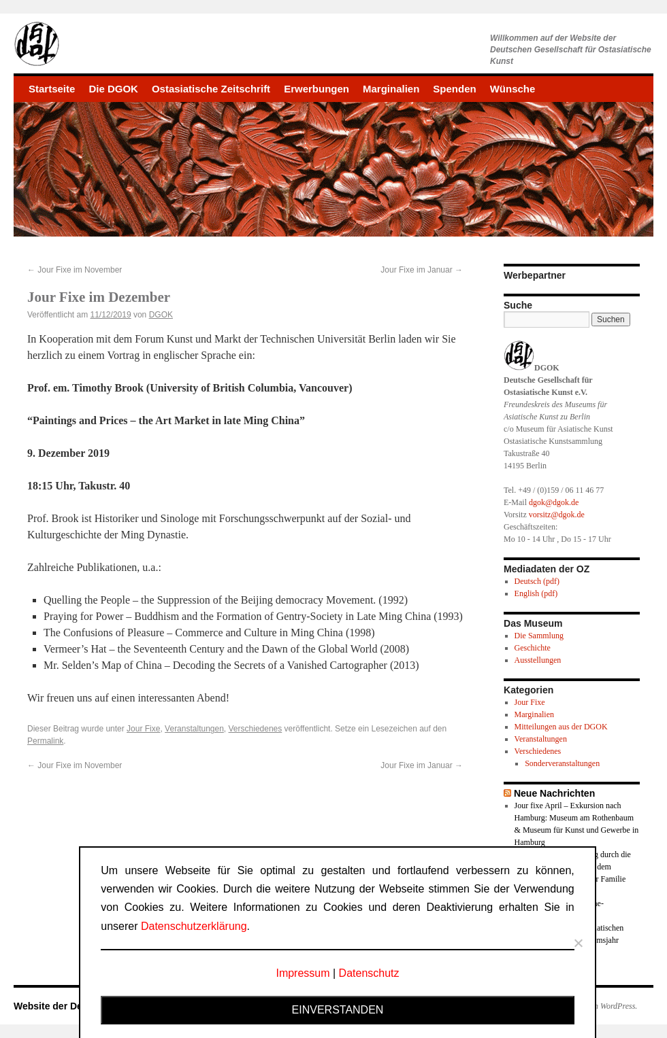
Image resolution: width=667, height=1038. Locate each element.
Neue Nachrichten (554, 793)
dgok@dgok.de (554, 502)
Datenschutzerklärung (194, 926)
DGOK (161, 314)
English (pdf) (536, 593)
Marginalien (391, 88)
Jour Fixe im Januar (421, 270)
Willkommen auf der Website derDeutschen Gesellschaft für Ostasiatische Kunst (570, 49)
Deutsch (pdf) (537, 581)
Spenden (454, 88)
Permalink (45, 741)
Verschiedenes (255, 728)
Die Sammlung (539, 635)
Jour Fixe (143, 728)
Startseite (52, 88)
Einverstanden (338, 1010)
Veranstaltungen (194, 728)
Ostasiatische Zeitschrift (211, 88)
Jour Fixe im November (74, 270)
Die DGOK (113, 88)
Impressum (302, 973)
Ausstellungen (538, 660)
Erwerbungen (316, 88)
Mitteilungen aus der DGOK (561, 726)
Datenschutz (369, 973)
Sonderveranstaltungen (562, 763)
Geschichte (533, 648)
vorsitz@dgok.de (557, 514)
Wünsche (513, 88)
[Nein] (578, 943)
